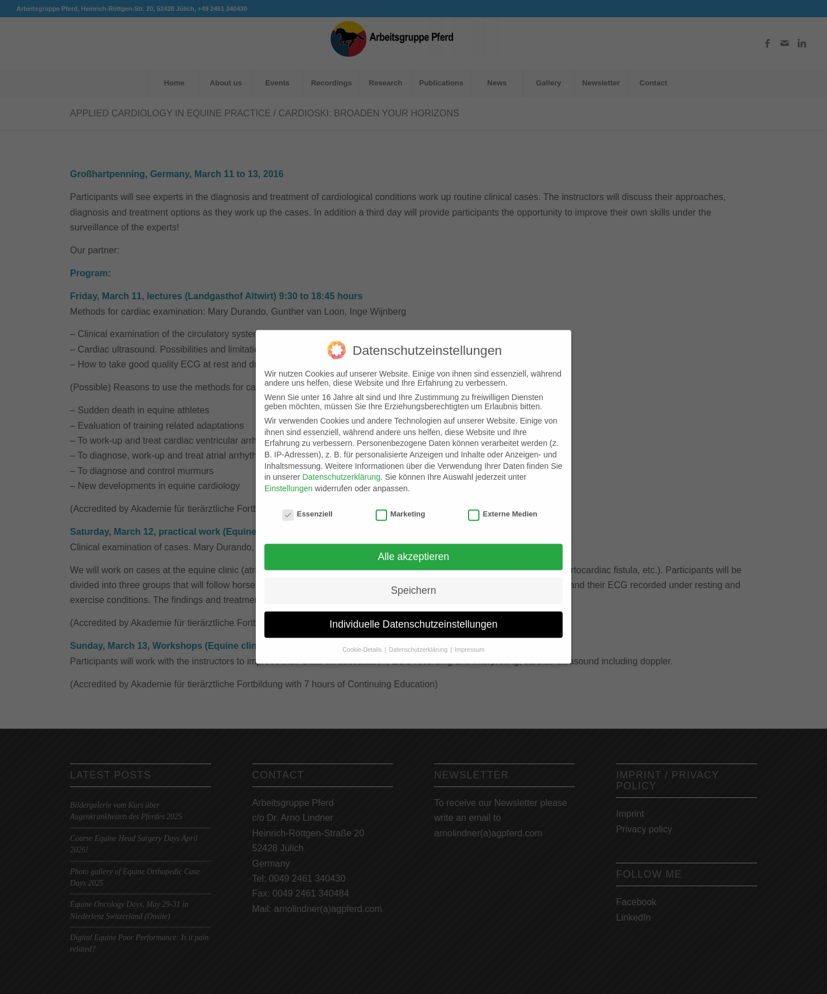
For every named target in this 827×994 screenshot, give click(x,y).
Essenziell (307, 506)
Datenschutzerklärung (341, 468)
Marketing (401, 506)
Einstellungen (288, 480)
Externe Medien (502, 506)
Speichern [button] (413, 582)
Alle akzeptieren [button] (414, 548)
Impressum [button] (470, 641)
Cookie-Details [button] (362, 641)
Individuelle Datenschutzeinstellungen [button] (414, 616)
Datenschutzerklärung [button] (419, 641)
